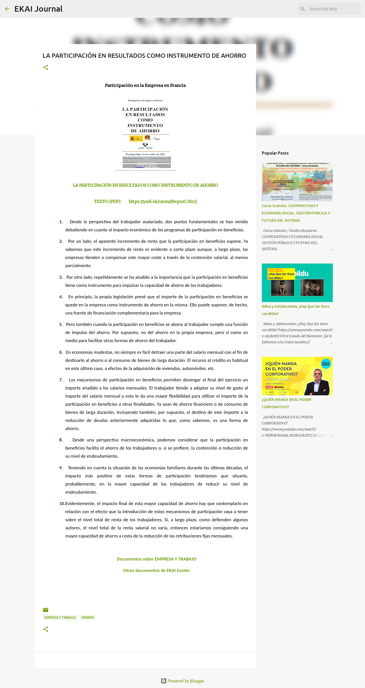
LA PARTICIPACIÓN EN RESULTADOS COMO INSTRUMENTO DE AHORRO (145, 185)
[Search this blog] (334, 9)
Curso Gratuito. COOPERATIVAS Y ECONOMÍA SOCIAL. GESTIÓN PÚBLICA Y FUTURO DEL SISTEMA (296, 213)
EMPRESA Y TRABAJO (60, 617)
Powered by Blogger (182, 681)
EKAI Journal (38, 8)
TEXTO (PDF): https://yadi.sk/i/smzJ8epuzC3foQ (145, 201)
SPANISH (88, 617)
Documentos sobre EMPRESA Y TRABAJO (156, 559)
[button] (46, 67)
